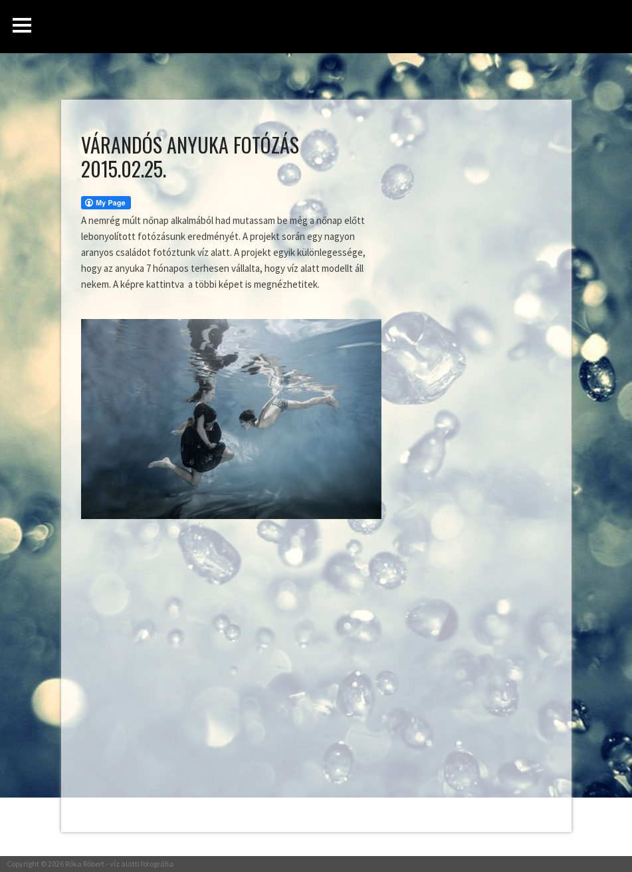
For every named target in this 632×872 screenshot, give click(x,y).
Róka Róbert (84, 864)
